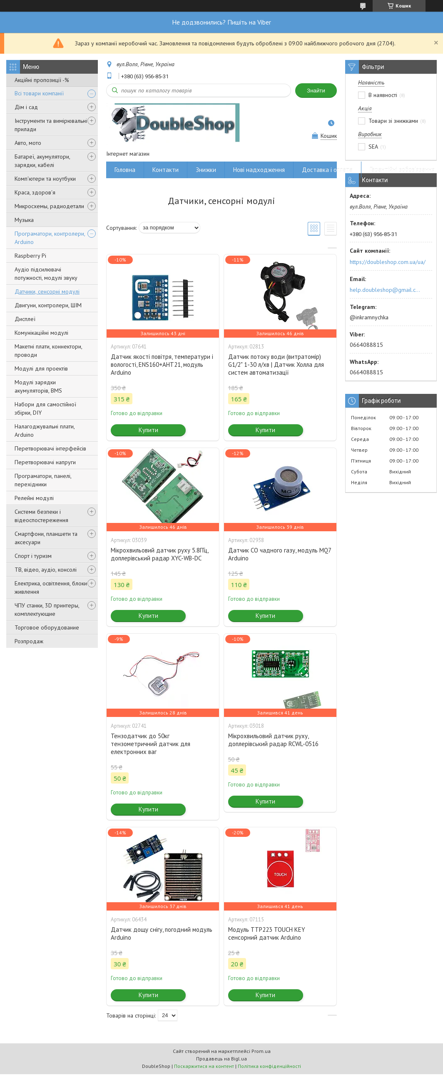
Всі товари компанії (39, 93)
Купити (148, 430)
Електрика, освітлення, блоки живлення (51, 587)
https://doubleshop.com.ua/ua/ (388, 262)
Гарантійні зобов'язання (402, 170)
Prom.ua (261, 1051)
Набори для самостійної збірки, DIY (45, 408)
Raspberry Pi (30, 255)
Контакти (165, 170)
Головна (124, 170)
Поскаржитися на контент (204, 1066)
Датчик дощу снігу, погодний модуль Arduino (161, 933)
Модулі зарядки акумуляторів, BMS (38, 386)
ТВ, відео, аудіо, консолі (46, 569)
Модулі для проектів (41, 368)
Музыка (24, 220)
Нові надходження (259, 170)
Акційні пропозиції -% (42, 80)
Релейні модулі (34, 498)
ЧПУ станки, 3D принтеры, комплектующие (47, 609)
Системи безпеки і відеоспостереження (41, 516)
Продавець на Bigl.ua (221, 1058)
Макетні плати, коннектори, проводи (48, 350)
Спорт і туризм (33, 556)
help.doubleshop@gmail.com (386, 290)
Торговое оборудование (47, 627)
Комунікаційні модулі (41, 332)
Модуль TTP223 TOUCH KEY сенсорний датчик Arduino (266, 933)
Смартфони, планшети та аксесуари (46, 538)
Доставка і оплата (327, 170)
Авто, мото (28, 143)
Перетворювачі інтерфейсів (50, 448)
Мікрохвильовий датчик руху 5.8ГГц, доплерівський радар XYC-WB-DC (159, 554)
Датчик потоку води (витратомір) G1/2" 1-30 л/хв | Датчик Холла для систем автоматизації (276, 364)
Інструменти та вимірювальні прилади (51, 125)
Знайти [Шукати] (316, 90)
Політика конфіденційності (269, 1066)
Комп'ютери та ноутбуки (45, 178)
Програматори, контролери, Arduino (50, 238)
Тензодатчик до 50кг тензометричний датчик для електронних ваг (150, 744)
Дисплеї (25, 319)
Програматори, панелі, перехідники (43, 480)
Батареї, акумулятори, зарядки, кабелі (42, 161)
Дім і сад (26, 107)
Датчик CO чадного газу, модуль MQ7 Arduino (279, 554)
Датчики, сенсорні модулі (47, 291)
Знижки (206, 170)
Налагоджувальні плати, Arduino (45, 430)
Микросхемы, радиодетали (49, 206)
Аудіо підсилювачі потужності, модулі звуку (46, 273)
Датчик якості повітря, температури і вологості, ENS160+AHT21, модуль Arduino (162, 364)
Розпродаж (29, 641)
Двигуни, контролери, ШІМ (48, 305)
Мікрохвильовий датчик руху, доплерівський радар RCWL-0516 (273, 740)
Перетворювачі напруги (45, 462)
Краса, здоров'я (35, 192)
